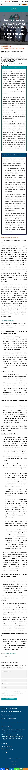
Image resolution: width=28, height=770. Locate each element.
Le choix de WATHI (14, 16)
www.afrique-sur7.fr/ (10, 653)
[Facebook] (2, 752)
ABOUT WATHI (14, 761)
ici (14, 61)
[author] (14, 680)
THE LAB (14, 764)
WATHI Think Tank (16, 758)
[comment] (14, 674)
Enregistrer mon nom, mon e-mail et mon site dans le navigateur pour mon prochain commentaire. (13, 693)
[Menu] (1, 4)
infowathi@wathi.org (8, 749)
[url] (14, 687)
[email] (14, 684)
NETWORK (14, 767)
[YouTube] (6, 752)
